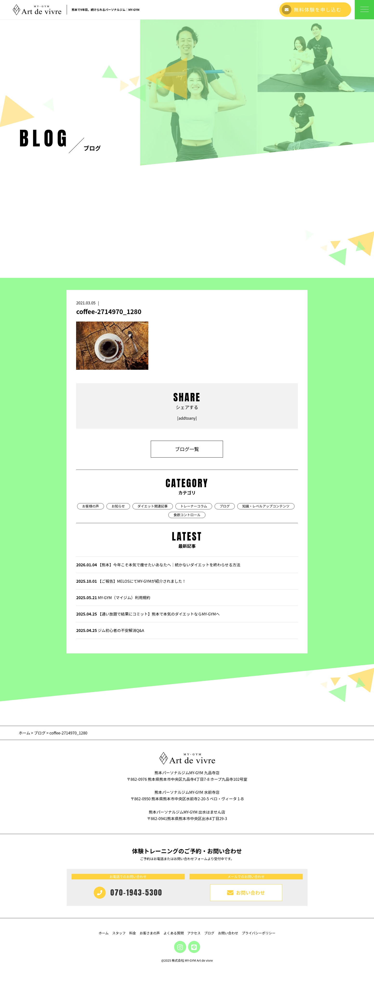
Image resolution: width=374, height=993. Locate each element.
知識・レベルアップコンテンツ (265, 506)
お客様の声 (90, 506)
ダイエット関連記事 (153, 506)
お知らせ (118, 506)
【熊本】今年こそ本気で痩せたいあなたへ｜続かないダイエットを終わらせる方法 (158, 565)
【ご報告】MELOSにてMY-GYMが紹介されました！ (131, 581)
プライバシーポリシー (259, 933)
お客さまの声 (150, 933)
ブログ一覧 (187, 448)
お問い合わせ (228, 933)
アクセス (194, 933)
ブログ (225, 506)
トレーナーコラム (193, 506)
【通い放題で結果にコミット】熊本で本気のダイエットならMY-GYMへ (148, 614)
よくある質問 (174, 933)
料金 (132, 933)
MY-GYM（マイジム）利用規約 (113, 597)
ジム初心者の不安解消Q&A (110, 630)
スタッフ (119, 933)
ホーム (25, 733)
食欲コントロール (186, 514)
